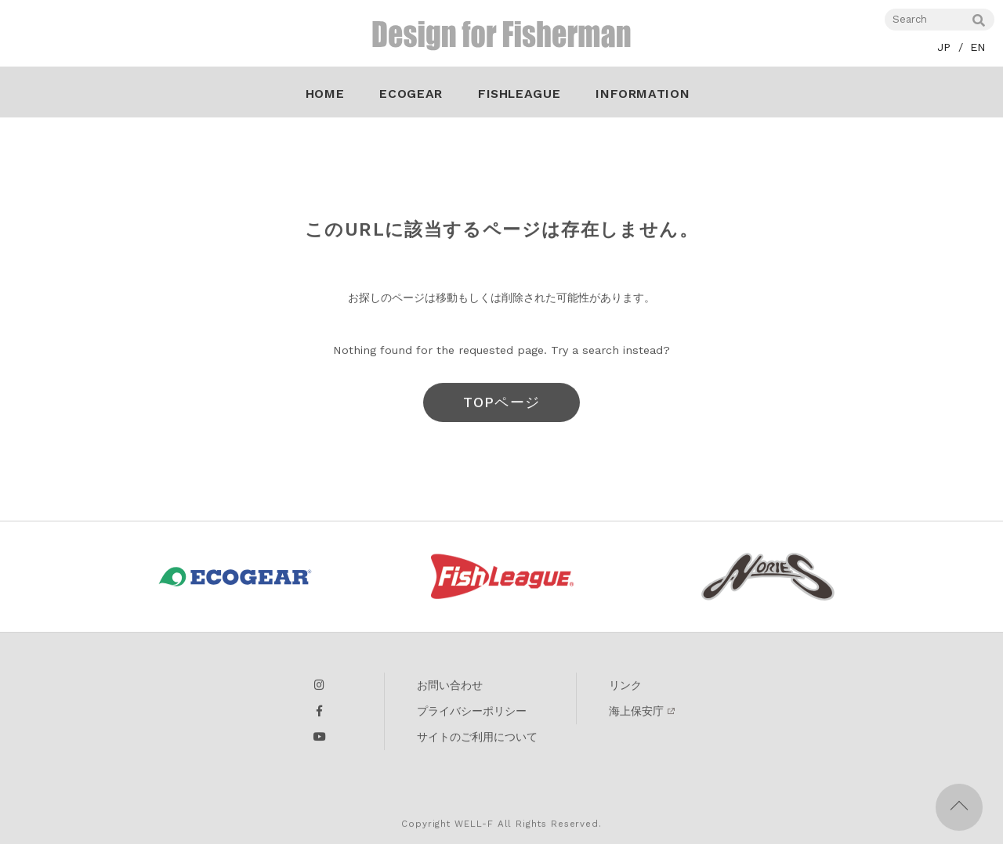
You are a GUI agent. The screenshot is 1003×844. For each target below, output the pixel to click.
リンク (625, 688)
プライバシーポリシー (472, 714)
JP (943, 47)
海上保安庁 (636, 714)
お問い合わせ (450, 688)
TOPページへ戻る (501, 411)
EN (978, 47)
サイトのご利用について (477, 740)
